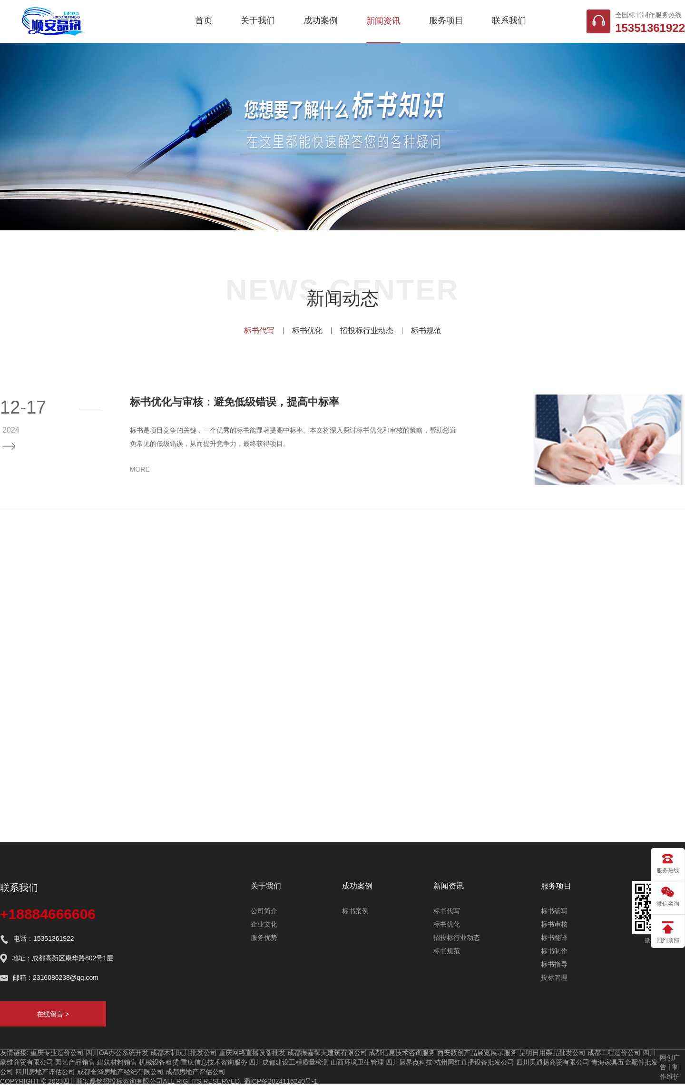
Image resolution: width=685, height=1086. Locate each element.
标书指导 (554, 964)
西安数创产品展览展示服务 (477, 1052)
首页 (203, 20)
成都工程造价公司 (614, 1052)
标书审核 (554, 924)
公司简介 (264, 911)
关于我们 (258, 20)
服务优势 (264, 937)
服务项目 (446, 20)
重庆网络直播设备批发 (252, 1052)
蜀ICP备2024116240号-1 (281, 1081)
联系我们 (509, 20)
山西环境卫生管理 (357, 1062)
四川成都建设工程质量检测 (289, 1062)
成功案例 (320, 20)
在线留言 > (53, 1014)
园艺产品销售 (75, 1062)
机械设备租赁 (159, 1062)
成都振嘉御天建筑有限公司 (327, 1052)
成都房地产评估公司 (195, 1072)
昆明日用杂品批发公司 (552, 1052)
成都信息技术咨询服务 (402, 1052)
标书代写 (259, 330)
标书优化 (307, 330)
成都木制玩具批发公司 (183, 1052)
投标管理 (554, 977)
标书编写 (554, 911)
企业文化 (264, 924)
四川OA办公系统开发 (117, 1052)
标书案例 (355, 911)
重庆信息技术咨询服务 (214, 1062)
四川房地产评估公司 (45, 1072)
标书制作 (554, 951)
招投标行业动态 (366, 330)
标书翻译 (554, 937)
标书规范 (426, 330)
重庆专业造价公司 (57, 1052)
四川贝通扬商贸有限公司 (552, 1062)
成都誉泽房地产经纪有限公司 (120, 1072)
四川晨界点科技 (409, 1062)
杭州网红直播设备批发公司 (474, 1062)
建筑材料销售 (117, 1062)
